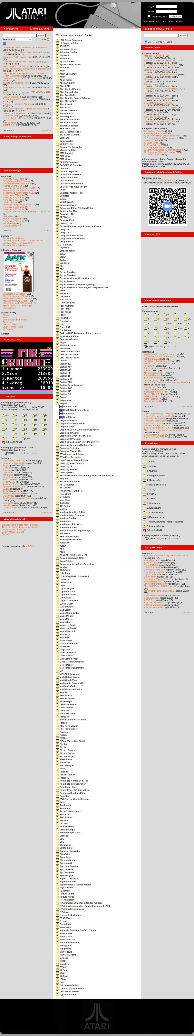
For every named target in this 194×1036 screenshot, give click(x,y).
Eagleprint (63, 263)
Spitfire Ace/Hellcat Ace (14, 486)
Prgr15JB (62, 778)
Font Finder (64, 309)
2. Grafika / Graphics (154, 133)
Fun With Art (64, 330)
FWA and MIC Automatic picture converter (79, 333)
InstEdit (61, 509)
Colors (61, 199)
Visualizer (63, 964)
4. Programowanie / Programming (160, 138)
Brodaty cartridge (11, 97)
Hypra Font (63, 494)
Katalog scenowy (151, 311)
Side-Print (63, 854)
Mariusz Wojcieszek (153, 373)
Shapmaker (63, 845)
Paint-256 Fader (66, 713)
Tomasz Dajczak (152, 359)
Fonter (61, 315)
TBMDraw (63, 891)
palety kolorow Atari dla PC (71, 719)
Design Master (65, 241)
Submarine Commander (14, 463)
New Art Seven (65, 698)
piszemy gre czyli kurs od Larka (159, 70)
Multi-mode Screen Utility (70, 683)
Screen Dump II (65, 829)
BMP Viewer (64, 159)
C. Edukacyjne (152, 508)
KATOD (147, 370)
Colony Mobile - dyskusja (14, 529)
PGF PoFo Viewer (67, 729)
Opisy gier (6, 458)
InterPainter (64, 521)
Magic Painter (65, 616)
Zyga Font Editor (66, 994)
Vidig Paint (63, 949)
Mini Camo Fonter (67, 659)
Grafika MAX (64, 379)
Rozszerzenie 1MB (153, 581)
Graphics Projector (67, 448)
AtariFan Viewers (66, 110)
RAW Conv (63, 814)
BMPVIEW (8, 216)
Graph (61, 397)
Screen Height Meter (68, 832)
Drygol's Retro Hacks (13, 327)
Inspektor (7, 505)
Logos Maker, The (67, 600)
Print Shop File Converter (71, 784)
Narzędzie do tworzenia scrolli (17, 183)
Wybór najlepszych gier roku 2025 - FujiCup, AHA (26, 92)
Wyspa (6, 489)
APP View (62, 67)
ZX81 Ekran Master (67, 991)
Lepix (60, 585)
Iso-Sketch (63, 533)
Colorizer (62, 196)
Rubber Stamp (65, 826)
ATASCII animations (68, 119)
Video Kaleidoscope (68, 942)
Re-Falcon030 (9, 116)
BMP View (63, 156)
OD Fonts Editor (66, 704)
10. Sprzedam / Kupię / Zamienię (159, 152)
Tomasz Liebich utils (68, 915)
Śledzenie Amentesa (154, 377)
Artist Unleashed (66, 74)
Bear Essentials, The (68, 132)
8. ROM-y (149, 494)
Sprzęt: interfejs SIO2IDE (156, 435)
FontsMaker (64, 321)
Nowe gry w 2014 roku (13, 221)
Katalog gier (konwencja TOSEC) (17, 447)
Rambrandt (63, 805)
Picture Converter (67, 750)
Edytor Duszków (66, 275)
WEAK (61, 967)
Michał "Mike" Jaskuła (154, 363)
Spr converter (65, 869)
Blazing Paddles (66, 150)
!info (168, 323)
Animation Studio (66, 49)
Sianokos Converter (68, 851)
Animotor (62, 58)
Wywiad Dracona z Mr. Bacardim (159, 356)
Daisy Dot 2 (63, 232)
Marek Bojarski (151, 399)
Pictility (61, 744)
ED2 (60, 269)
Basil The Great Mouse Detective (18, 498)
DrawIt (61, 257)
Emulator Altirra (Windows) (15, 245)
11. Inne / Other (151, 154)
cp (187, 314)
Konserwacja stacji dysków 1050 (18, 190)
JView (61, 546)
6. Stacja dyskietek (154, 485)
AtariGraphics (65, 116)
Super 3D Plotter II (67, 878)
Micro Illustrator (66, 652)
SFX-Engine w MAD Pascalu (16, 181)
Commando (8, 472)
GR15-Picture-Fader (68, 351)
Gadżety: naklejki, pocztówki (157, 425)
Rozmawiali (148, 352)
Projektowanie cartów (154, 572)
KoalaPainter (64, 561)
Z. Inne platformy (153, 526)
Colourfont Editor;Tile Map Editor (74, 208)
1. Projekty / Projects (154, 131)
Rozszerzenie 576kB (154, 595)
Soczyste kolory (151, 598)
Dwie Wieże (8, 496)
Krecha (61, 567)
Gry (149, 42)
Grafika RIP (63, 391)
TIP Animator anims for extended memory (79, 903)
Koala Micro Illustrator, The (71, 555)
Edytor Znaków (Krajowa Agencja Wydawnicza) (82, 287)
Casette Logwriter (67, 171)
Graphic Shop (65, 426)
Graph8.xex (67, 417)
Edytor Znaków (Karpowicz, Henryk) (76, 284)
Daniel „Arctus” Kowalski (155, 368)
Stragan (146, 411)
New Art (62, 692)
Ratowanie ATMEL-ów (154, 570)
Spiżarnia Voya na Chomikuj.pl (17, 305)
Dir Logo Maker (65, 251)
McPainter (63, 646)
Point (60, 768)
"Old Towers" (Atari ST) (14, 460)
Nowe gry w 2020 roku (13, 195)
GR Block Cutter (66, 345)
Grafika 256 (63, 364)
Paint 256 (62, 710)
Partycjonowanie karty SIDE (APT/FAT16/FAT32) (26, 211)
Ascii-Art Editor (65, 83)
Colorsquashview (66, 205)
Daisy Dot (63, 229)
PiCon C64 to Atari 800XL (70, 741)
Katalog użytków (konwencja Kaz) (159, 449)
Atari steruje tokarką (153, 607)
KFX (60, 549)
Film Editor (63, 299)
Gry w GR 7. (150, 79)
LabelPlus (63, 573)
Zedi (60, 982)
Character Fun (65, 180)
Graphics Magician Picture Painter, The (78, 442)
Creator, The (64, 223)
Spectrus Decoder (67, 866)
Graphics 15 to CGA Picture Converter (77, 430)
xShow (61, 979)
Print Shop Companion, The (72, 781)
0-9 (5, 415)
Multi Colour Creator (68, 677)
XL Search (8, 329)
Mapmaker (63, 637)
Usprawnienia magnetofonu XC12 (19, 188)
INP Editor (63, 506)
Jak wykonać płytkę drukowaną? (159, 591)
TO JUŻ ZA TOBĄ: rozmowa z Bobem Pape (165, 382)
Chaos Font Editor (67, 177)
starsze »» (46, 130)
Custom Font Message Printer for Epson (78, 226)
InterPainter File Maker (69, 524)
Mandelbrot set (65, 631)
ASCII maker (64, 80)
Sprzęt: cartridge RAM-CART (158, 428)
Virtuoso (62, 958)
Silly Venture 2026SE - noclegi (158, 103)
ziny (167, 342)
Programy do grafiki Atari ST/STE (160, 121)
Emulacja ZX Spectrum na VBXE (18, 204)
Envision (62, 293)
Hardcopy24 (64, 466)
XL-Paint (62, 976)
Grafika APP (64, 367)
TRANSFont (64, 918)
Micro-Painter (64, 655)
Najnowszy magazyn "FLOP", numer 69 (22, 78)
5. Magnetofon (152, 480)
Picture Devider (65, 753)
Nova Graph (64, 701)
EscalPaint (63, 296)
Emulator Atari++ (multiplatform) (18, 243)
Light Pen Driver (66, 594)
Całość (9, 453)
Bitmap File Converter (69, 147)
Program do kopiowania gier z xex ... (161, 60)
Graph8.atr (66, 413)
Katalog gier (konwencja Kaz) (16, 402)
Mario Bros (8, 475)
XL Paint (62, 970)
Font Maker (63, 312)
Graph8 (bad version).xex (74, 410)
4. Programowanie (154, 475)
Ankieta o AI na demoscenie (16, 83)
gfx (187, 319)
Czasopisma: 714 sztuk (14, 294)
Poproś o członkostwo (173, 21)
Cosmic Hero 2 (151, 84)
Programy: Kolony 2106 (155, 421)
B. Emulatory (151, 503)
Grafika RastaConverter (70, 385)
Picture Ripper (65, 756)
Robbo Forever (10, 479)
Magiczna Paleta (66, 625)
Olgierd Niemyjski (152, 401)
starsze (47, 230)
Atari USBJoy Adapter (154, 418)
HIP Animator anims (68, 481)
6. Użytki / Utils (151, 143)
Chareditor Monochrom (69, 183)
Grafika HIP (63, 373)
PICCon (61, 738)
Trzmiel (61, 921)
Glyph (61, 342)
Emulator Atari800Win (13, 238)
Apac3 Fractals (65, 61)
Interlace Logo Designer (70, 515)
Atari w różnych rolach (154, 602)
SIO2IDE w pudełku (153, 605)
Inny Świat (8, 503)
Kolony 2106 (9, 482)
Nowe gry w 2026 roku (13, 179)
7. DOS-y (149, 489)
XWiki (5, 317)
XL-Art (61, 973)
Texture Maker (65, 897)
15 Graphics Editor (67, 43)
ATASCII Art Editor (67, 122)
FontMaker (63, 318)
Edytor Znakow (65, 281)
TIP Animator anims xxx (70, 909)
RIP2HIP (62, 820)
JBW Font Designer (68, 536)
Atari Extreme (9, 123)
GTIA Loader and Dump (70, 454)
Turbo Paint (63, 924)
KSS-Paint (63, 570)
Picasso (62, 732)
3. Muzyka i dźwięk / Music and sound (162, 135)
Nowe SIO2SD (151, 565)
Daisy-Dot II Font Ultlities (70, 238)
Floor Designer (65, 302)
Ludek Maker (64, 604)
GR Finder (63, 348)
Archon (6, 491)
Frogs (5, 465)
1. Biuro (149, 461)
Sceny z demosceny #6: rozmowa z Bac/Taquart (26, 69)
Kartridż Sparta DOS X (14, 186)
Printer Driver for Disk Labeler (73, 790)
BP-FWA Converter (67, 162)
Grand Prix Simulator (13, 507)
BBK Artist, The (65, 128)
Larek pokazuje (10, 202)
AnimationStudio (66, 52)
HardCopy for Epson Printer (72, 460)
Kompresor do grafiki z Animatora (75, 564)
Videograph (63, 945)
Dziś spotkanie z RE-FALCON (17, 118)
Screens (62, 836)
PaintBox (62, 717)
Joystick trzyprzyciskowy (155, 584)
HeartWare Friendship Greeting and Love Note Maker (85, 475)
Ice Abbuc (63, 497)
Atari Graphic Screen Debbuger (74, 98)
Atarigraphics (64, 113)
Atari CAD (63, 86)
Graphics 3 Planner (67, 433)
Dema (169, 42)
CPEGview (63, 217)
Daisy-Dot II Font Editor (69, 235)
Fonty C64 (63, 327)
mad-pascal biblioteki (154, 56)
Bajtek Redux (9, 308)
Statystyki (6, 534)
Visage (61, 961)
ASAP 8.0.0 (8, 125)
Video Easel (64, 936)
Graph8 (61, 403)
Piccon (61, 735)
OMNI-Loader (64, 707)
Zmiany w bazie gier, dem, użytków (161, 74)
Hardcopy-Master (66, 469)
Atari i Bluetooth (151, 560)
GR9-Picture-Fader (67, 357)
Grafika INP (63, 376)
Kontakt (5, 334)
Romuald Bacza (151, 375)
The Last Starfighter (12, 493)
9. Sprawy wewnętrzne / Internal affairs (162, 150)
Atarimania (8, 322)
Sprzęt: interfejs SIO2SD (156, 437)
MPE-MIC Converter (68, 674)
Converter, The (65, 214)
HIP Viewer (63, 487)
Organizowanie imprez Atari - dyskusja (20, 525)
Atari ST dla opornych (13, 218)
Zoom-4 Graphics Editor (70, 988)
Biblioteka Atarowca (11, 250)
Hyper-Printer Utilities (69, 491)
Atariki (6, 315)
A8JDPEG (63, 46)
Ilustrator (62, 503)
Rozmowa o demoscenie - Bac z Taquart (22, 61)
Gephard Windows (67, 339)
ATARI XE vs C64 (152, 112)
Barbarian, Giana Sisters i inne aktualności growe (26, 52)
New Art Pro (64, 695)
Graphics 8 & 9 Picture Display (73, 436)
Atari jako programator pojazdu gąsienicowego (25, 108)
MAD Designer (65, 607)
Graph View (63, 400)
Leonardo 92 (64, 582)
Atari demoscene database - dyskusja (20, 527)
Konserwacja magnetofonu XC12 (18, 193)
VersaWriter (64, 927)
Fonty (60, 324)
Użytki (159, 42)
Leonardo (62, 579)
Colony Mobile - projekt (13, 532)
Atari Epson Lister (67, 92)
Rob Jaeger (149, 387)
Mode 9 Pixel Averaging (70, 662)
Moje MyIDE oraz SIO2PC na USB (160, 586)
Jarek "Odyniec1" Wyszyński (157, 396)
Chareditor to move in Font (71, 187)
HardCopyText (65, 472)
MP (59, 671)
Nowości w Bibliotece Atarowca (18, 104)
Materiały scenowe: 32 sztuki (17, 296)
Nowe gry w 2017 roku (13, 200)
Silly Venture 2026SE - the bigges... (161, 107)
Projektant (63, 796)
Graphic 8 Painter (66, 420)
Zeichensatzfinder (67, 985)
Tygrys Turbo (150, 577)
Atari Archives (9, 324)
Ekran (61, 290)
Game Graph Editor (67, 336)
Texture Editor (65, 894)
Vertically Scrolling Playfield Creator (76, 930)
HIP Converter (65, 485)
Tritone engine (10, 223)
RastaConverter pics (68, 811)
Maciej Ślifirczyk (151, 394)
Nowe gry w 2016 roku (13, 207)
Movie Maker (64, 665)
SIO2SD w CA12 (152, 567)
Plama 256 (63, 762)
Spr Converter (65, 872)
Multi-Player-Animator (69, 689)
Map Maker (63, 634)
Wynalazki (147, 553)
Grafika (61, 360)
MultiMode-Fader (66, 686)
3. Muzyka (150, 471)
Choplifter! (8, 468)
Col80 (60, 190)
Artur (60, 77)
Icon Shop (63, 500)
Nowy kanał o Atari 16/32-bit (16, 87)
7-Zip (27, 453)
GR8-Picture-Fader (67, 354)
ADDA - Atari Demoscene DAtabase (160, 306)
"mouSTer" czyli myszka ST (157, 416)
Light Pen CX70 (65, 591)
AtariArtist (63, 107)
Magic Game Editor (67, 613)
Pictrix (61, 747)
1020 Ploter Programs (69, 40)
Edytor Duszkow (66, 272)
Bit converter (64, 141)
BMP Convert (64, 153)
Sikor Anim (63, 857)
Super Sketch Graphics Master (73, 884)
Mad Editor (63, 610)
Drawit (61, 254)
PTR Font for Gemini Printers (72, 799)
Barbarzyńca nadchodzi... (15, 113)
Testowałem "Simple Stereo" (157, 579)
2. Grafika (149, 466)
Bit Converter (64, 144)
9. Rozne (149, 498)
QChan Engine (10, 226)
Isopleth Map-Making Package (73, 530)
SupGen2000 (64, 887)
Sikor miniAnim (65, 860)
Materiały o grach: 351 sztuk (16, 303)
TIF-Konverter (65, 900)
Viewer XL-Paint (66, 955)
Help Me (62, 478)
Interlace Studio (66, 518)
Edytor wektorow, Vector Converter (75, 278)
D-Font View (64, 245)
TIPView (62, 912)
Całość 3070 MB (12, 442)
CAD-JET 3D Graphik (68, 165)
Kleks (60, 552)
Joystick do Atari (152, 574)
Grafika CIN (63, 370)
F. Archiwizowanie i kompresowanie (163, 522)
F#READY (149, 366)
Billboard (62, 138)
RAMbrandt (63, 808)
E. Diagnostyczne (153, 517)
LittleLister (63, 598)
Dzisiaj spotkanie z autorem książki (19, 99)
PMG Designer (65, 765)
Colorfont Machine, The (69, 193)
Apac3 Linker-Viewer (68, 64)
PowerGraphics (65, 774)
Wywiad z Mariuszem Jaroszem (159, 354)
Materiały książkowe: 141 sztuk (18, 298)
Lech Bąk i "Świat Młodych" (157, 361)
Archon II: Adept (11, 484)
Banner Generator (67, 126)
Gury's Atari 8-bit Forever (15, 320)
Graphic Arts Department (70, 423)
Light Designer (65, 588)
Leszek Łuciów (151, 380)
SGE (60, 842)
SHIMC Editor (64, 848)
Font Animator (65, 306)
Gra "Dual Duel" (151, 93)
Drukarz (62, 260)
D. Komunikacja (153, 512)
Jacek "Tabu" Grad (153, 389)
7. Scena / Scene (152, 145)
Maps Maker (64, 640)
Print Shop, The (65, 787)
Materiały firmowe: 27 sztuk (16, 301)
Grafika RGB (64, 388)
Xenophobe (8, 477)
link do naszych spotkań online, (159, 180)
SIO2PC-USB (150, 562)
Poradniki (6, 176)
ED (59, 266)
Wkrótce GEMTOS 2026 (14, 66)
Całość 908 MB (152, 530)
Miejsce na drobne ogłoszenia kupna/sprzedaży (166, 430)
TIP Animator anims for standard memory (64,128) (83, 906)
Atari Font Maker (66, 95)
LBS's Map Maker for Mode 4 (72, 576)
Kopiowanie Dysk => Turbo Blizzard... (162, 89)
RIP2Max (62, 823)
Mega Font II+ (64, 649)
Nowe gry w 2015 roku (13, 209)
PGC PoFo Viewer (67, 726)
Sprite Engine (64, 875)
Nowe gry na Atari (152, 117)
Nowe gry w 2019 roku (13, 197)
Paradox (62, 723)
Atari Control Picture (68, 89)
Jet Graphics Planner (68, 539)
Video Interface (65, 939)
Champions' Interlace (68, 174)
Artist (60, 70)
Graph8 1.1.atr (68, 406)
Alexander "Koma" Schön (156, 392)
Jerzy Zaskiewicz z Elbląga (157, 98)
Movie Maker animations (70, 668)
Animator (62, 55)
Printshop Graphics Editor (71, 793)
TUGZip (33, 453)
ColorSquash (64, 202)
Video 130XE (64, 933)
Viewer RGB (64, 952)
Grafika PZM (64, 382)
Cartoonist (63, 168)
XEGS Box (149, 600)
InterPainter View (66, 527)
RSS (45, 39)
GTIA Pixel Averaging (68, 457)
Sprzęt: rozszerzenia (154, 423)
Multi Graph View (66, 680)
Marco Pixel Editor (67, 643)
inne (26, 438)
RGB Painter (64, 817)
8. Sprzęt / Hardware (154, 147)
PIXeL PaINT (64, 759)
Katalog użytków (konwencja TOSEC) (161, 535)
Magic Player (64, 619)
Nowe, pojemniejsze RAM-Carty (159, 413)
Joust (5, 470)
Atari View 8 (64, 104)
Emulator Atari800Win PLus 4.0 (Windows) (23, 240)
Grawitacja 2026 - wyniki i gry (17, 57)
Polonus (62, 772)
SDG (60, 839)
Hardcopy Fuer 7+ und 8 (70, 463)
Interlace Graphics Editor (70, 512)
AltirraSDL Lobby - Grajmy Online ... (161, 65)
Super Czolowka (66, 881)
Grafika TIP (63, 394)
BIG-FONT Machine (67, 135)
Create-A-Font (65, 220)
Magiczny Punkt (66, 628)
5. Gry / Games (151, 140)
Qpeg (60, 802)
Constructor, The (66, 211)
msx (178, 328)
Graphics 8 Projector (68, 439)
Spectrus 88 (64, 863)
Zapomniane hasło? (151, 21)
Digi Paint (63, 247)
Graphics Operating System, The (74, 445)
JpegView (63, 542)
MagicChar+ (64, 622)
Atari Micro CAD (66, 101)
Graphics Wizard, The (69, 451)
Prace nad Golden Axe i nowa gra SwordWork (25, 47)
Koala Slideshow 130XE (70, 558)
